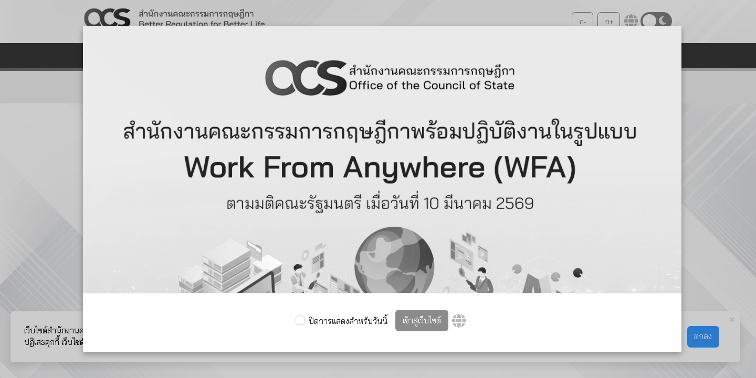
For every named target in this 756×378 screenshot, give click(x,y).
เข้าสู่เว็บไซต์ (422, 321)
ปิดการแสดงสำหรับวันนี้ (348, 321)
